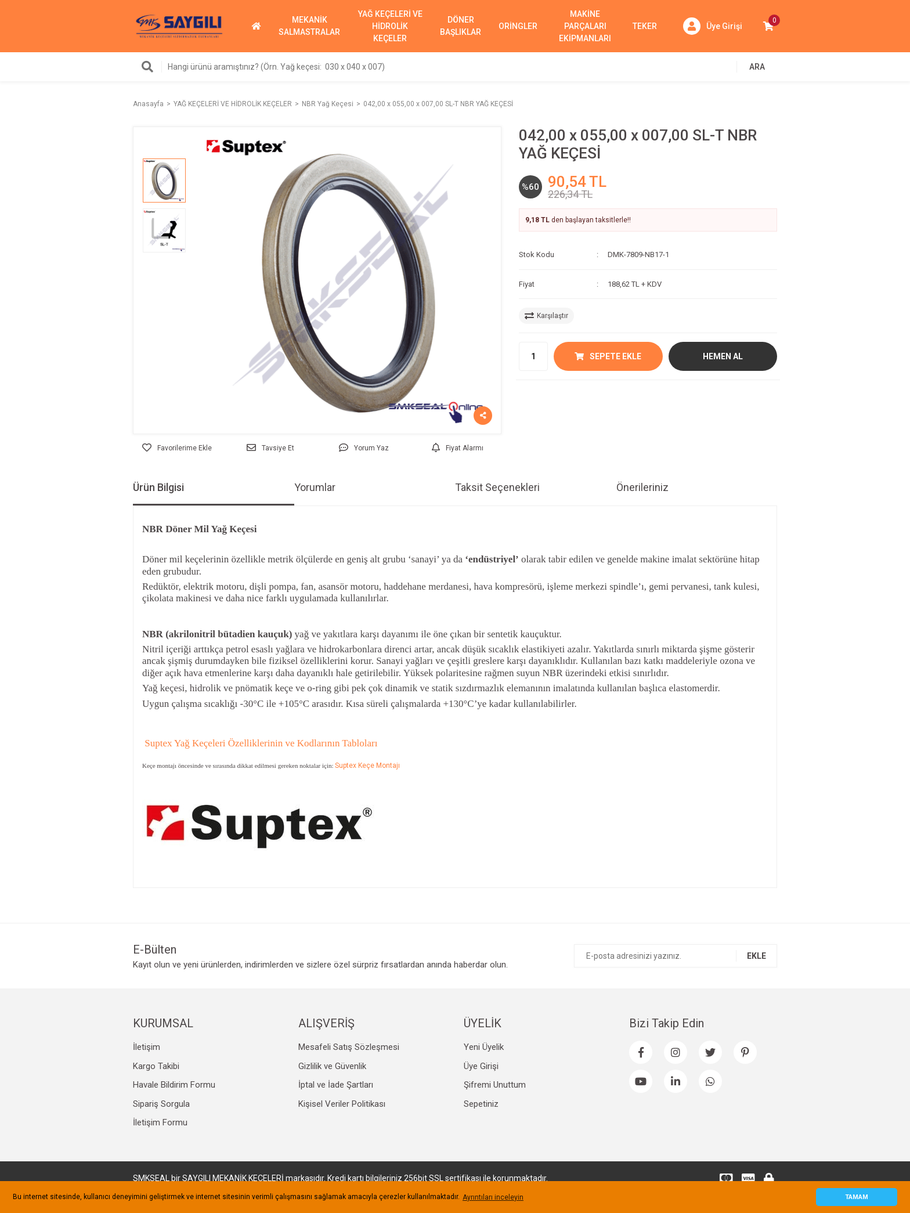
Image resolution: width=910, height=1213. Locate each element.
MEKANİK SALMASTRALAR (309, 26)
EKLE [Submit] (756, 956)
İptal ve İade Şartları (335, 1085)
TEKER (645, 26)
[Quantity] (533, 356)
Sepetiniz (481, 1104)
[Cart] (768, 26)
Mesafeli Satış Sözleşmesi (348, 1047)
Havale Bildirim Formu (174, 1085)
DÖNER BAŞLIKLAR (460, 26)
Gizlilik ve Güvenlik (332, 1066)
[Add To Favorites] (177, 448)
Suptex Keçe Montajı (367, 765)
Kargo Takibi (156, 1066)
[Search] (455, 66)
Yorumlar (314, 487)
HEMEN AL (723, 356)
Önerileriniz (642, 487)
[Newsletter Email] (676, 956)
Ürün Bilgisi (158, 487)
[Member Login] (712, 26)
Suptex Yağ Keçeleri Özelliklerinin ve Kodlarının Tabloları (259, 743)
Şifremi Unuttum (495, 1085)
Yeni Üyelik (484, 1047)
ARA (757, 66)
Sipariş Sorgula (161, 1104)
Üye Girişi (481, 1066)
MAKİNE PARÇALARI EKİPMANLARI (585, 26)
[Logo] (179, 25)
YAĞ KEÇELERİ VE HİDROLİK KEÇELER (390, 26)
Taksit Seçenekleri (497, 487)
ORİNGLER (518, 26)
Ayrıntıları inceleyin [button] (493, 1197)
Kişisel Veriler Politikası (341, 1104)
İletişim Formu (160, 1122)
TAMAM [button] (856, 1197)
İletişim (146, 1047)
